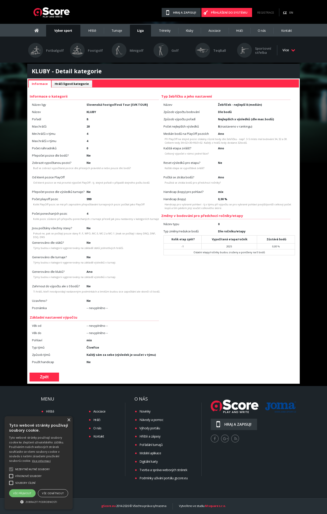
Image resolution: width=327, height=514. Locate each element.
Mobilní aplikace (150, 453)
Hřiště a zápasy (150, 436)
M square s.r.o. (215, 506)
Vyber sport (63, 30)
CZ (285, 12)
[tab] (40, 84)
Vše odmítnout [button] (53, 493)
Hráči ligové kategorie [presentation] (72, 84)
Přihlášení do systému (229, 12)
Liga (140, 30)
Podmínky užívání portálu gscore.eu (163, 478)
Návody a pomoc (151, 420)
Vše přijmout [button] (22, 493)
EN (291, 12)
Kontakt (286, 30)
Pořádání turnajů (151, 445)
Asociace (214, 30)
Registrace (265, 12)
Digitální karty (148, 461)
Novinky (145, 411)
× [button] (68, 420)
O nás (262, 30)
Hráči (239, 30)
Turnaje (116, 30)
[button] (38, 501)
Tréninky (165, 30)
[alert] (39, 462)
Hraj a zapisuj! (184, 12)
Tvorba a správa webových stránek (163, 470)
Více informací (41, 460)
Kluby (189, 30)
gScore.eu (108, 506)
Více (288, 50)
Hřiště (92, 30)
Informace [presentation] (40, 84)
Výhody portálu (149, 428)
